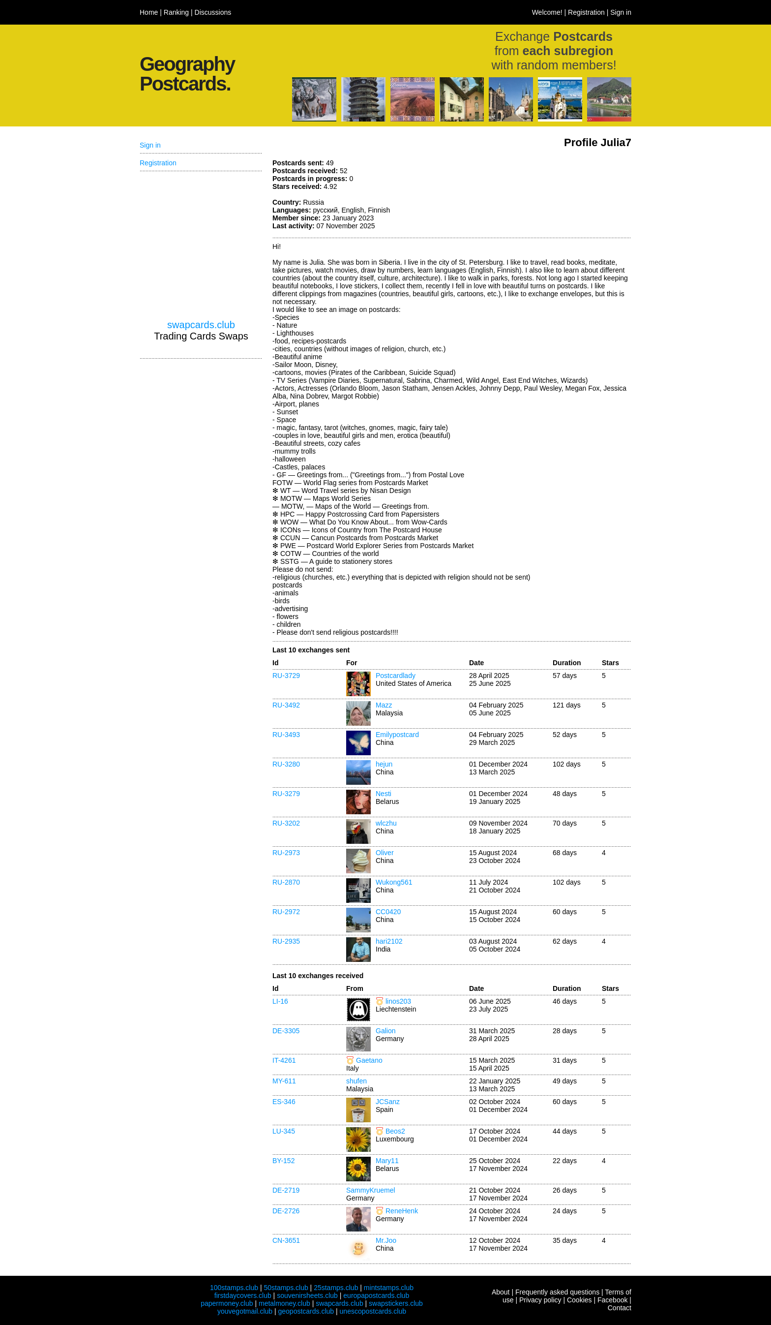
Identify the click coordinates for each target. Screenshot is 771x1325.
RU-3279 (286, 794)
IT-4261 (284, 1060)
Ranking (176, 12)
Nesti (383, 794)
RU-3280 (286, 764)
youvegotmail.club (244, 1311)
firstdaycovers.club (242, 1295)
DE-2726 (285, 1211)
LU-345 (283, 1131)
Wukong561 (394, 882)
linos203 (398, 1001)
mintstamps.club (389, 1288)
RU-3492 (286, 705)
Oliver (385, 853)
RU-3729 (286, 675)
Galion (385, 1031)
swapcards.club (201, 324)
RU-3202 (286, 823)
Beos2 (395, 1131)
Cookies (579, 1300)
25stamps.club (336, 1288)
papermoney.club (227, 1303)
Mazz (384, 705)
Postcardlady (395, 675)
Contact (619, 1308)
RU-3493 (286, 735)
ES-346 (284, 1102)
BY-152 (283, 1161)
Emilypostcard (397, 735)
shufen (356, 1081)
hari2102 (389, 941)
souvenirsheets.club (307, 1295)
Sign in (620, 12)
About (501, 1292)
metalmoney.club (284, 1303)
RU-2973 (286, 853)
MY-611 (284, 1081)
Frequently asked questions (557, 1292)
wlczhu (386, 823)
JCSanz (388, 1102)
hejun (384, 764)
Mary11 (387, 1161)
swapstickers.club (396, 1303)
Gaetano (369, 1060)
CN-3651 (286, 1240)
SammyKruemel (370, 1190)
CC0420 (388, 912)
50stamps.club (286, 1288)
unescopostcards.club (373, 1311)
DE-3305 (285, 1031)
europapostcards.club (376, 1295)
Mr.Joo (386, 1240)
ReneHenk (402, 1211)
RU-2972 (286, 912)
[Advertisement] (557, 196)
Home (149, 12)
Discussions (213, 12)
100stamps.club (234, 1288)
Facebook (612, 1300)
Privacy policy (540, 1300)
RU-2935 (286, 941)
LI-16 (280, 1001)
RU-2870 (286, 882)
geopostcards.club (306, 1311)
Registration (586, 12)
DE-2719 (285, 1190)
